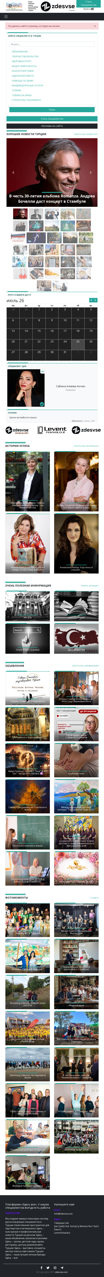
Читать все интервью (86, 446)
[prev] (91, 300)
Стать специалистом (52, 118)
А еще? (94, 897)
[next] (95, 300)
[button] (13, 172)
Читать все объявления (85, 665)
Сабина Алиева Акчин (70, 386)
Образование (77, 421)
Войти (89, 8)
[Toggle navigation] (6, 16)
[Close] (95, 26)
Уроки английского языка (23, 417)
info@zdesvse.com (63, 1213)
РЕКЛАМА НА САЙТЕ (52, 126)
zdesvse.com (61, 1272)
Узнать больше (90, 585)
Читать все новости (86, 134)
